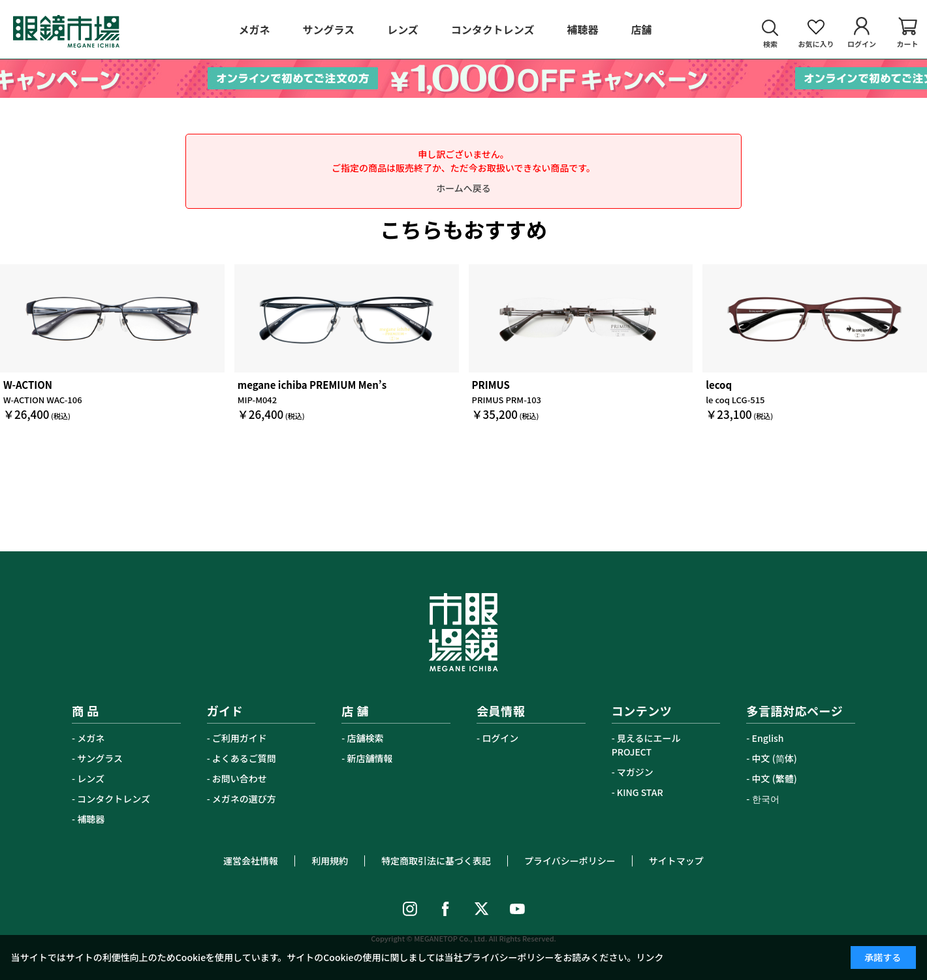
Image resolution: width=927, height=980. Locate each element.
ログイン (500, 737)
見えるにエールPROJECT (646, 744)
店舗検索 (365, 737)
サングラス (100, 758)
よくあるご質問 (244, 758)
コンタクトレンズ (113, 798)
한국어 (765, 798)
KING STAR (640, 792)
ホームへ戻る (463, 187)
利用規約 (329, 860)
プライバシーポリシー (570, 860)
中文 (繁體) (774, 778)
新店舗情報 (370, 758)
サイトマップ (676, 860)
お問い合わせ (239, 778)
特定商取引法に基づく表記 (436, 860)
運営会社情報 (250, 860)
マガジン (635, 771)
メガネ (90, 737)
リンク (650, 957)
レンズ (90, 778)
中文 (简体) (774, 758)
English (768, 737)
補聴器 (90, 818)
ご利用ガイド (239, 737)
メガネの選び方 (244, 798)
